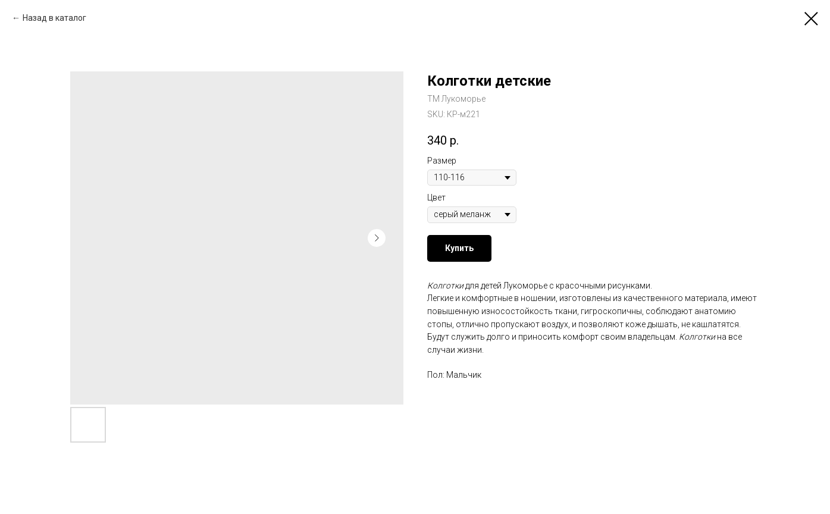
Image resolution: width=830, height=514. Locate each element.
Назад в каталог (54, 18)
